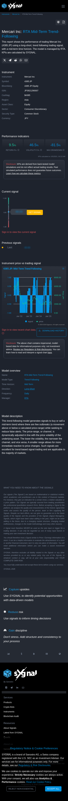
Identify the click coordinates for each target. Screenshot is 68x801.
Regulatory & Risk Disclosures (34, 765)
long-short (29, 389)
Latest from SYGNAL (13, 732)
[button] (58, 22)
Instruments (5, 14)
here (50, 352)
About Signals (10, 728)
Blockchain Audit (11, 716)
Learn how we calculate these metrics (23, 173)
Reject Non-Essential (21, 789)
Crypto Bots (9, 707)
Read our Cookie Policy (38, 782)
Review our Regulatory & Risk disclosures (32, 349)
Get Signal (35, 212)
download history (51, 330)
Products (8, 702)
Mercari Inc (16, 14)
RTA (26, 398)
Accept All (53, 789)
